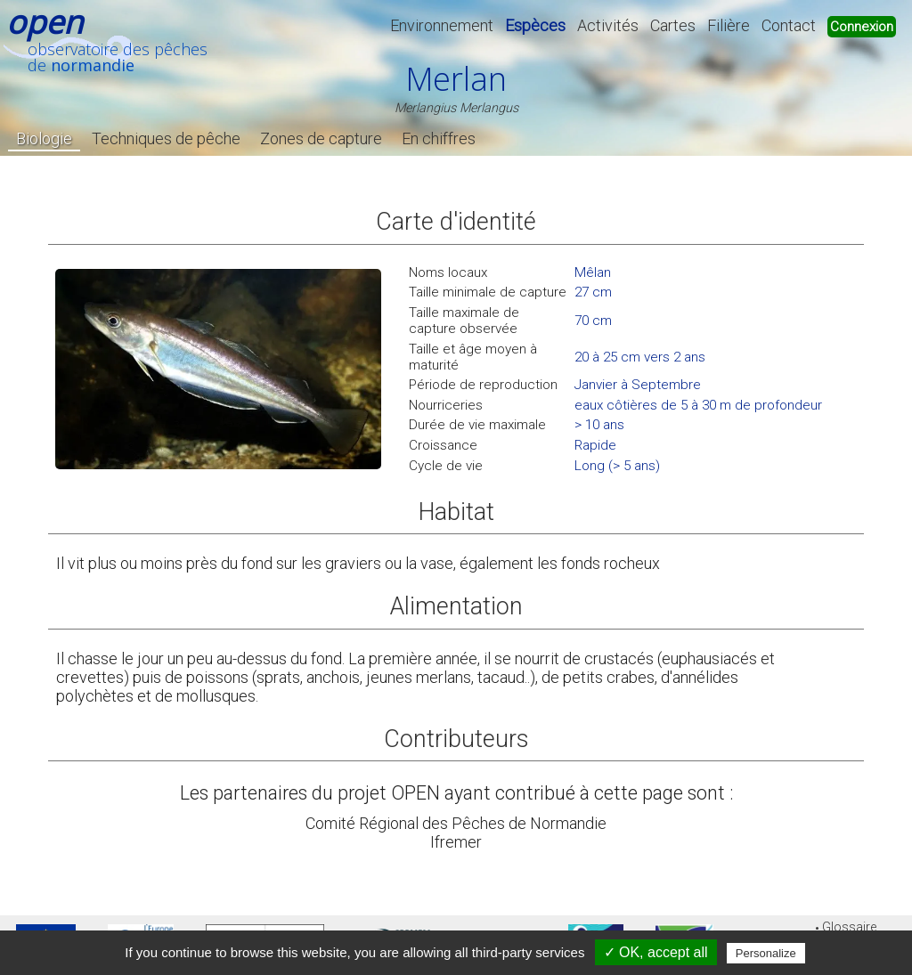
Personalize (766, 953)
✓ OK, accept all (656, 952)
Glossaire (849, 927)
